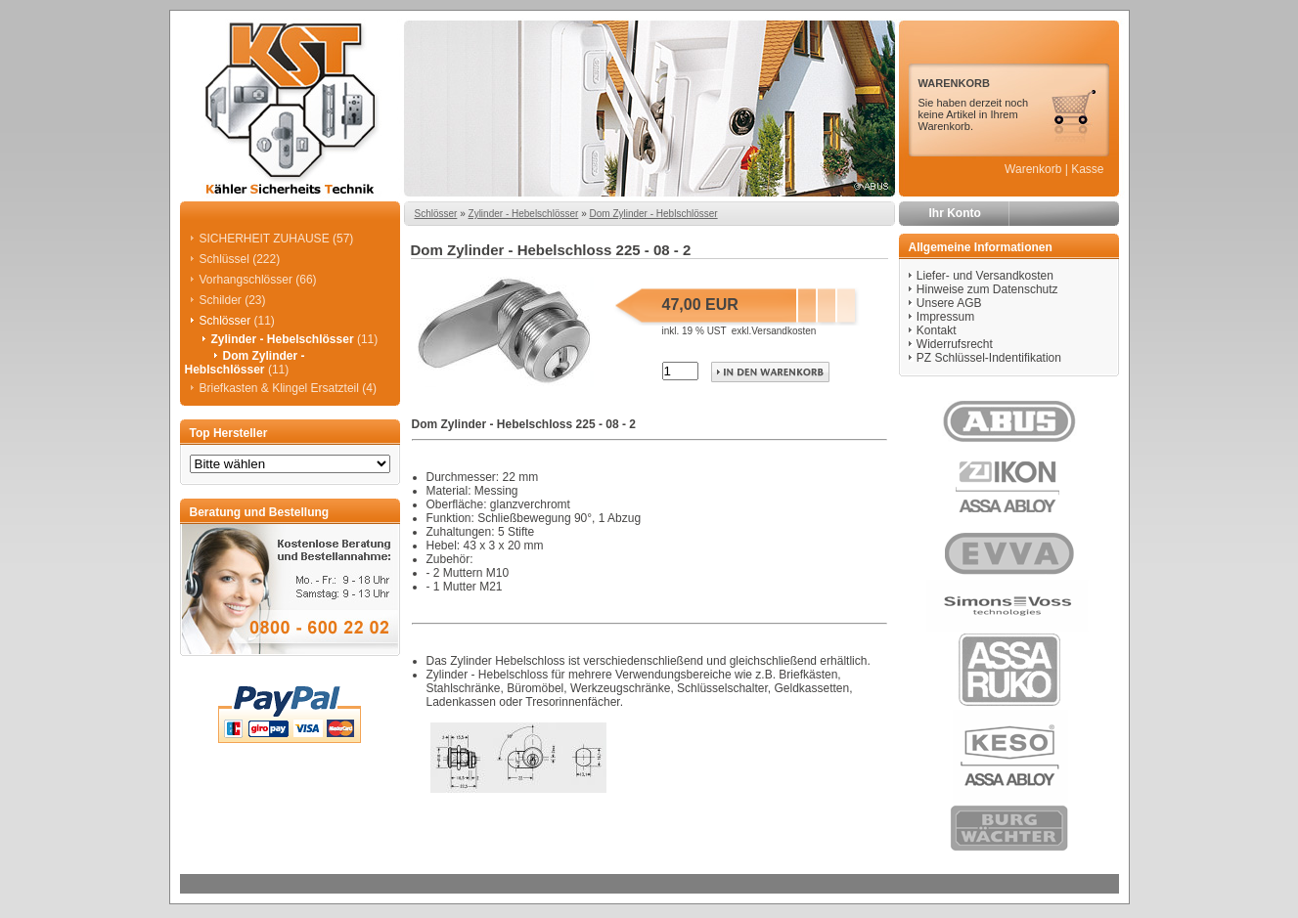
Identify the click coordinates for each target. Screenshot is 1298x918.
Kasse (1087, 169)
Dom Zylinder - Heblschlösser (653, 213)
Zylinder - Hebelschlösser (524, 213)
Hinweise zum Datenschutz (987, 289)
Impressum (945, 317)
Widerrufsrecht (955, 344)
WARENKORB (954, 83)
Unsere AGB (949, 303)
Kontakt (937, 330)
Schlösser (436, 213)
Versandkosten (783, 331)
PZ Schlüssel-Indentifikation (989, 358)
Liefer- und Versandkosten (985, 276)
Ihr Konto (955, 213)
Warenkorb (1033, 169)
